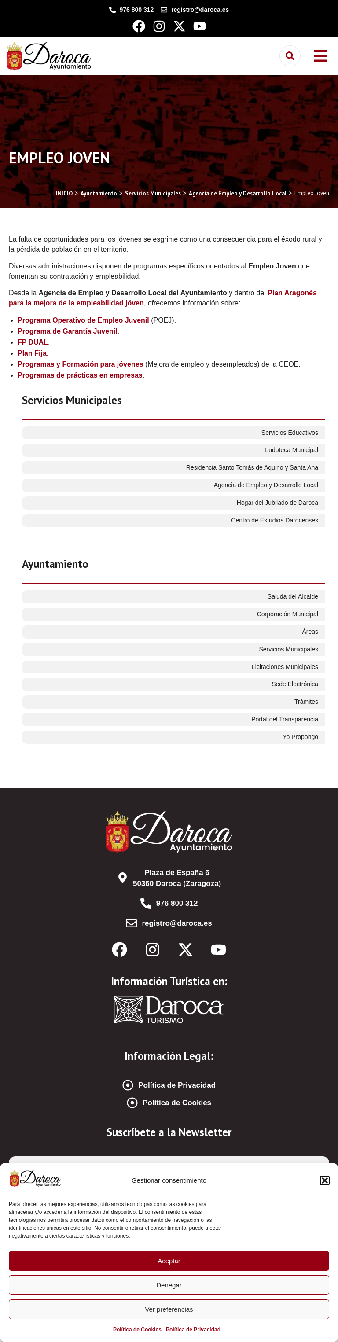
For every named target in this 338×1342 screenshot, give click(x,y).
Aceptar (169, 1261)
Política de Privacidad (193, 1330)
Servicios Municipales (72, 400)
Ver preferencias (169, 1309)
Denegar (169, 1285)
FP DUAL (33, 342)
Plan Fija (32, 353)
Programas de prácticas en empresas (80, 375)
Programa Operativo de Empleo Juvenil (83, 320)
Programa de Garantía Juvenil (68, 331)
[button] (324, 1180)
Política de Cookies (137, 1330)
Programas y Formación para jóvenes (80, 364)
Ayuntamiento (55, 564)
